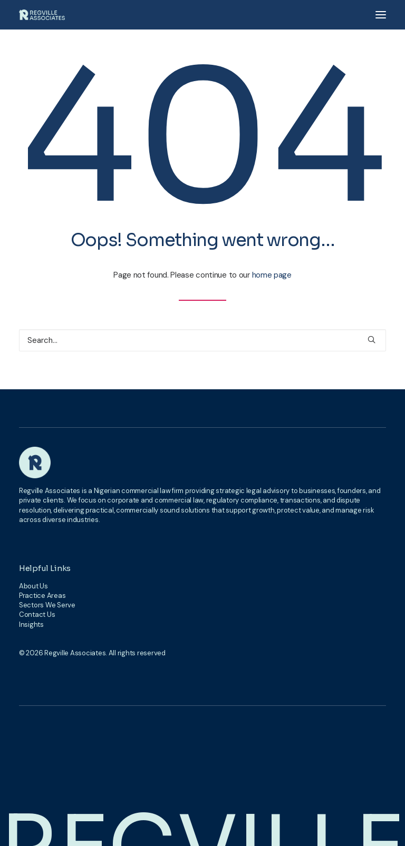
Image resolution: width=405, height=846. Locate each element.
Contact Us (37, 614)
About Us (33, 586)
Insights (31, 624)
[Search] (202, 340)
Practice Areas (42, 595)
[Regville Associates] (42, 14)
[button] (380, 14)
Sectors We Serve (47, 605)
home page (272, 275)
